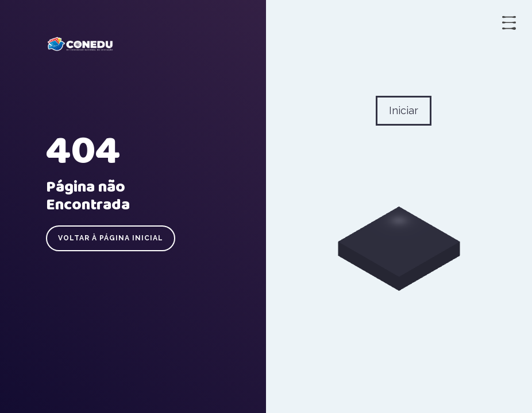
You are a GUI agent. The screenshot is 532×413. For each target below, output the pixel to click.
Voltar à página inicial (110, 238)
